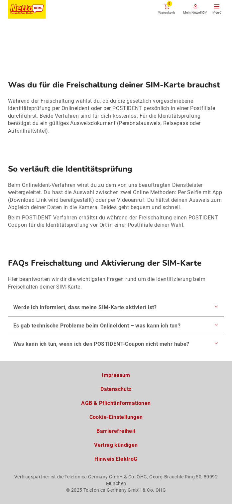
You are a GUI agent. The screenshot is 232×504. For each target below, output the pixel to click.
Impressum (116, 375)
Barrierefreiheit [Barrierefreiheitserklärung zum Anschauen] (115, 431)
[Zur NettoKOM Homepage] (27, 9)
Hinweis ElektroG (115, 459)
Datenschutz (115, 389)
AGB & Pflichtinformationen (116, 403)
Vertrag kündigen (116, 445)
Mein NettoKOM (195, 12)
